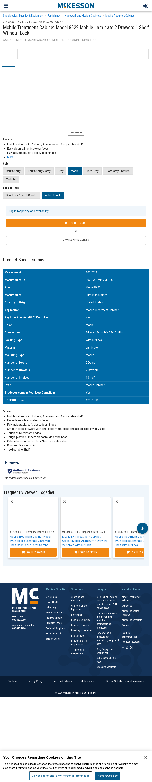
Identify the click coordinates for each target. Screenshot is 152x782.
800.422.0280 (18, 620)
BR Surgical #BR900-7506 (91, 532)
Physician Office (54, 623)
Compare (76, 132)
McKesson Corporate (132, 620)
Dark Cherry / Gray (39, 171)
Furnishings (54, 15)
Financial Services (80, 625)
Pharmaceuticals (54, 618)
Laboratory (51, 607)
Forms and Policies (61, 681)
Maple (75, 171)
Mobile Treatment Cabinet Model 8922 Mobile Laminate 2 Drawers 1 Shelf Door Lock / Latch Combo (31, 541)
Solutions (77, 589)
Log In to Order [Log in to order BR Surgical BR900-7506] (85, 552)
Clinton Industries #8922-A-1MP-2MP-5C (40, 22)
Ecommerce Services (81, 620)
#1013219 (120, 532)
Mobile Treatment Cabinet (119, 15)
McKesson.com (89, 681)
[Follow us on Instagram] (127, 648)
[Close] (145, 757)
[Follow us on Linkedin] (136, 648)
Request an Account (131, 641)
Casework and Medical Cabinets (83, 15)
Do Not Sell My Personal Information (125, 681)
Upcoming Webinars (106, 667)
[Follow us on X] (131, 648)
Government (51, 597)
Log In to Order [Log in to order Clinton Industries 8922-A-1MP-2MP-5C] (76, 223)
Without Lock (53, 195)
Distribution (76, 614)
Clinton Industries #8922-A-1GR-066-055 (47, 532)
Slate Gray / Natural (118, 171)
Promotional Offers (55, 633)
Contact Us (127, 605)
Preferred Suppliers (55, 628)
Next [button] (142, 528)
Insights (101, 589)
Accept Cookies (108, 775)
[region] (76, 766)
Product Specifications (23, 259)
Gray (61, 171)
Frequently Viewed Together (29, 492)
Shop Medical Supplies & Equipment (23, 15)
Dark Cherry (13, 171)
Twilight (11, 179)
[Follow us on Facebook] (123, 648)
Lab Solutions (77, 635)
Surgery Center (53, 639)
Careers (125, 625)
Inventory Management (82, 630)
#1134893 (67, 532)
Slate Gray (92, 171)
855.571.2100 (18, 611)
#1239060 (15, 532)
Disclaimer (13, 681)
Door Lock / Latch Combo (21, 195)
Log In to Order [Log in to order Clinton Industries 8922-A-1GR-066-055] (33, 552)
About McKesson (132, 589)
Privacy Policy (35, 681)
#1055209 (8, 22)
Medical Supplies (56, 589)
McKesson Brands (55, 612)
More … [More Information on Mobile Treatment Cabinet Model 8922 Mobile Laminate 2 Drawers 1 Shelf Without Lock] (11, 157)
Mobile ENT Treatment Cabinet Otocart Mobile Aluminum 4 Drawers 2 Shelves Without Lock (84, 541)
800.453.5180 (18, 628)
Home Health (52, 602)
